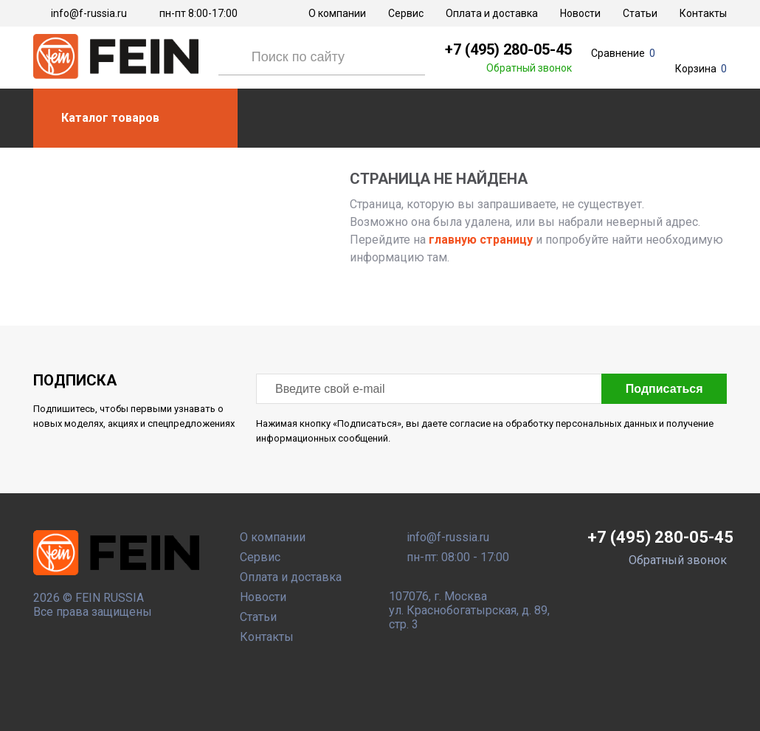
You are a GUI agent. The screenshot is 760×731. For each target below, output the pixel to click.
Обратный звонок (529, 68)
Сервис (406, 13)
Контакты (703, 13)
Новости (580, 13)
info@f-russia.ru (89, 13)
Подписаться (662, 388)
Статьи (640, 13)
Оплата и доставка (492, 13)
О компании (337, 13)
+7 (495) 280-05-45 (508, 49)
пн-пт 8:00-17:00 (198, 13)
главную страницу (479, 240)
